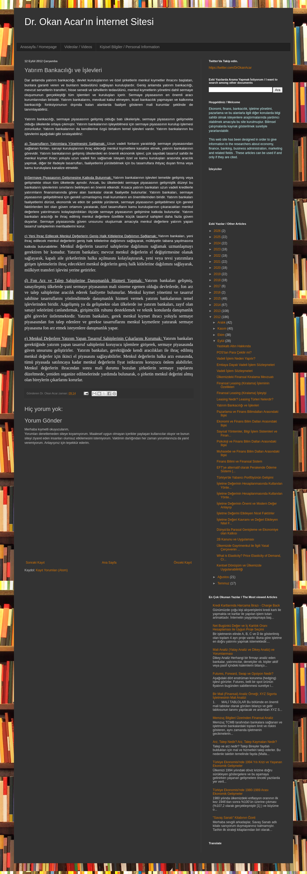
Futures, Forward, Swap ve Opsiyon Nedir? (243, 674)
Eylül (221, 341)
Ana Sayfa (109, 562)
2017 (218, 286)
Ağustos (223, 577)
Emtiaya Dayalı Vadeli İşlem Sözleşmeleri (246, 365)
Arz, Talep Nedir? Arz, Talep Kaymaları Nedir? (245, 742)
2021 (218, 262)
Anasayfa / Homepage (38, 47)
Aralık (221, 322)
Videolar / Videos (78, 47)
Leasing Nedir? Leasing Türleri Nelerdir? (245, 399)
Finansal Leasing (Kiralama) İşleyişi (241, 393)
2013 (218, 311)
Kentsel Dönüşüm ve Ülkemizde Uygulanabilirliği (239, 567)
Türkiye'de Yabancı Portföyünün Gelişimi (245, 477)
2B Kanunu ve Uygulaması (235, 539)
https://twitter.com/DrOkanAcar (230, 67)
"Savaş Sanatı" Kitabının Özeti (234, 818)
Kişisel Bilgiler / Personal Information (130, 47)
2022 (218, 255)
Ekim (221, 335)
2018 (218, 280)
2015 (218, 298)
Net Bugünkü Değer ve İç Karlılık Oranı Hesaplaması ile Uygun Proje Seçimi (240, 627)
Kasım (222, 328)
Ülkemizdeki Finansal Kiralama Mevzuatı (245, 377)
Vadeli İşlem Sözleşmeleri (235, 371)
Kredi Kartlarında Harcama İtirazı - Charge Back (246, 605)
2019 (218, 274)
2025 (218, 237)
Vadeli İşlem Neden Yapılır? (236, 358)
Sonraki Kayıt (35, 562)
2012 (218, 317)
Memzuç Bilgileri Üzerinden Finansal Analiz (243, 718)
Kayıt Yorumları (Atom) (52, 570)
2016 (218, 292)
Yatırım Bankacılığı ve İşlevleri (238, 405)
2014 (218, 305)
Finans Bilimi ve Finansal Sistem (239, 461)
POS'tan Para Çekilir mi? (234, 352)
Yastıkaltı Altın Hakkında (234, 346)
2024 (218, 243)
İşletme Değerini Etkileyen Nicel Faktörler (245, 513)
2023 (218, 249)
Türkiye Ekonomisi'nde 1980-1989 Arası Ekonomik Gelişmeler (241, 792)
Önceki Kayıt (183, 562)
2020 (218, 268)
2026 (218, 231)
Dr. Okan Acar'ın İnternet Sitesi (89, 21)
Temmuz (223, 583)
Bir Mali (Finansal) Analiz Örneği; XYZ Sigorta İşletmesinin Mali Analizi (245, 695)
